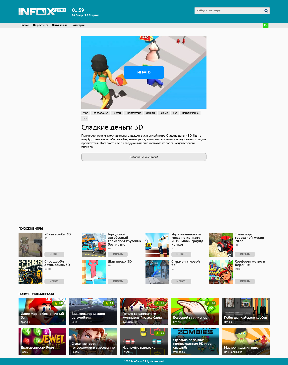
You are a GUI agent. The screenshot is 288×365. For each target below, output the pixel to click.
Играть (143, 72)
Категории (78, 25)
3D (84, 118)
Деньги (150, 113)
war (85, 113)
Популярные (59, 25)
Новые (25, 25)
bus (175, 113)
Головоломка (100, 113)
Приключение (190, 113)
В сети (117, 113)
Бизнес (164, 113)
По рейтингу (40, 25)
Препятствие (133, 113)
